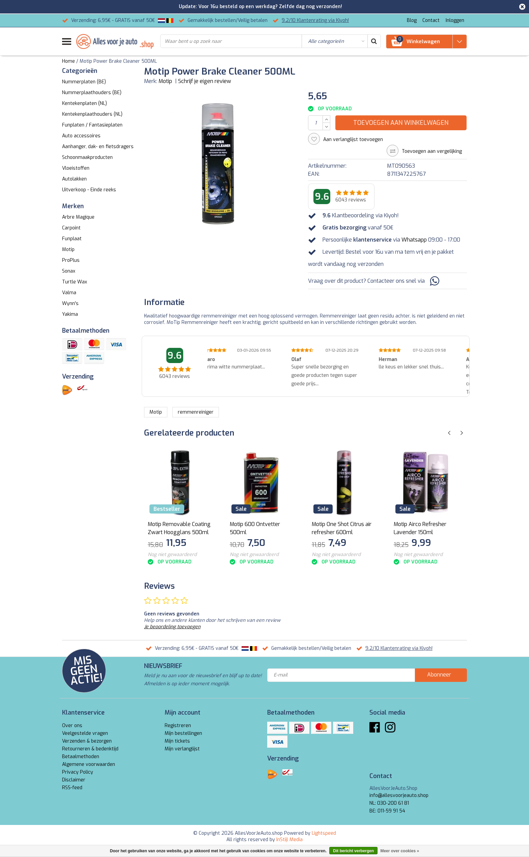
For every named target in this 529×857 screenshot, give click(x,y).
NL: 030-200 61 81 (389, 803)
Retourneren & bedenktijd (90, 749)
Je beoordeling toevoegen (172, 627)
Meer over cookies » (399, 851)
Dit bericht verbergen (353, 851)
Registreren (178, 725)
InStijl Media (289, 839)
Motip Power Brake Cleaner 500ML (118, 61)
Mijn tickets (177, 741)
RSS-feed (72, 787)
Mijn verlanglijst (182, 749)
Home (68, 61)
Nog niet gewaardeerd (172, 554)
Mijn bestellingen (183, 733)
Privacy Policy (77, 772)
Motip (165, 81)
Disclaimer (73, 780)
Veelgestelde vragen (85, 733)
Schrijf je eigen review (204, 81)
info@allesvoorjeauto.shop (398, 795)
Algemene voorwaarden (88, 764)
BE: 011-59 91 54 (387, 811)
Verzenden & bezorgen (87, 741)
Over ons (72, 725)
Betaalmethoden (80, 756)
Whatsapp (414, 239)
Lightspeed (324, 833)
